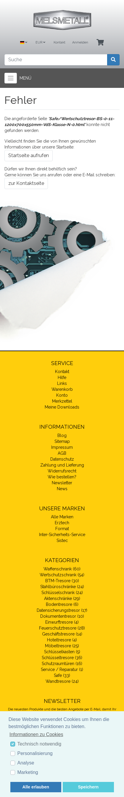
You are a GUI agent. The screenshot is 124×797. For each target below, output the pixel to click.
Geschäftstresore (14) (62, 634)
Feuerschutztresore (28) (62, 628)
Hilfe (62, 377)
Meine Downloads (62, 407)
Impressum (62, 447)
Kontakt (59, 42)
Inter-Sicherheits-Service (62, 534)
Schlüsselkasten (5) (62, 651)
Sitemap (62, 441)
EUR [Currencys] (40, 42)
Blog (62, 435)
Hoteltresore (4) (62, 640)
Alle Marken (62, 516)
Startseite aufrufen (28, 155)
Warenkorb (62, 389)
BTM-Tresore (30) (62, 580)
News (62, 488)
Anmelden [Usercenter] (80, 42)
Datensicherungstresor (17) (62, 610)
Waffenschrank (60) (62, 569)
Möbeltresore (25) (62, 645)
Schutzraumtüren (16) (62, 663)
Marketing (27, 772)
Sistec (62, 540)
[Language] (24, 42)
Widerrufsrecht (62, 471)
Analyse (25, 762)
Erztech (62, 522)
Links (62, 383)
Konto (62, 395)
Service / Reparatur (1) (62, 669)
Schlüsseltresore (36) (62, 657)
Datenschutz (62, 459)
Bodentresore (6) (62, 604)
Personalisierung (35, 753)
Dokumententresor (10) (62, 616)
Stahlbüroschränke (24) (62, 586)
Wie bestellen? (62, 477)
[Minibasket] (100, 42)
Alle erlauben (35, 787)
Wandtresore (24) (62, 681)
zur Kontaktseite (26, 183)
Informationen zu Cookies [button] (36, 734)
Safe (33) (62, 675)
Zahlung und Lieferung (62, 465)
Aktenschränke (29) (62, 598)
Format (62, 528)
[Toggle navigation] (10, 78)
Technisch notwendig (39, 743)
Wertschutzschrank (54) (62, 574)
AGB (62, 453)
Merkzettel (62, 401)
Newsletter (62, 482)
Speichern (88, 787)
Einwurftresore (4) (62, 622)
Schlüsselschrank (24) (62, 592)
